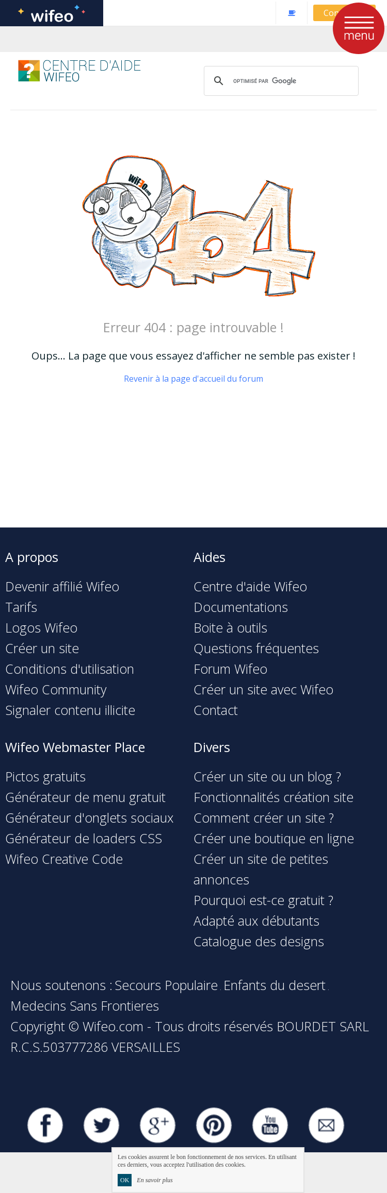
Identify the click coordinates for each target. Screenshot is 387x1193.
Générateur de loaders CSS (83, 838)
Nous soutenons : (61, 985)
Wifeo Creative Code (64, 858)
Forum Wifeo (230, 668)
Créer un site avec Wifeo (263, 689)
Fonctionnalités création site (273, 797)
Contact (216, 710)
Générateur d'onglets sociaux (89, 817)
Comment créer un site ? (264, 817)
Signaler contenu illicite (70, 710)
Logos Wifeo (41, 627)
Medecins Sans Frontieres (84, 1005)
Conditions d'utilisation (69, 668)
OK (124, 1180)
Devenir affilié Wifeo (62, 586)
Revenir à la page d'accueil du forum (193, 378)
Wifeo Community (55, 689)
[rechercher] (279, 81)
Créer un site (42, 648)
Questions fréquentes (256, 648)
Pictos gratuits (45, 776)
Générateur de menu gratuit (85, 797)
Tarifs (21, 607)
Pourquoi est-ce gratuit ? (263, 900)
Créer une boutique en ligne (274, 838)
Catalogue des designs (259, 941)
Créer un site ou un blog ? (267, 776)
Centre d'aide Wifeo (250, 586)
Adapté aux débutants (256, 920)
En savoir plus (154, 1180)
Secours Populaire (166, 985)
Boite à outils (230, 627)
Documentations (241, 607)
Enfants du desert (274, 985)
